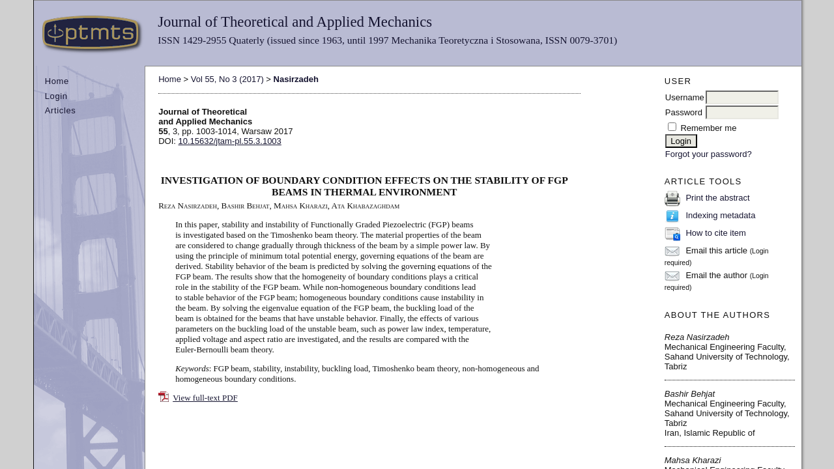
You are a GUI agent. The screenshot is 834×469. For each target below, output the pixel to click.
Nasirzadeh (296, 79)
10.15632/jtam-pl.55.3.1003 (230, 141)
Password (683, 112)
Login (56, 96)
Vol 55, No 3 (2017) (227, 79)
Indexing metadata (720, 215)
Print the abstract (717, 198)
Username (684, 97)
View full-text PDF (205, 398)
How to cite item (715, 233)
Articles (60, 110)
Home (57, 81)
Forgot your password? (708, 154)
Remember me (708, 128)
